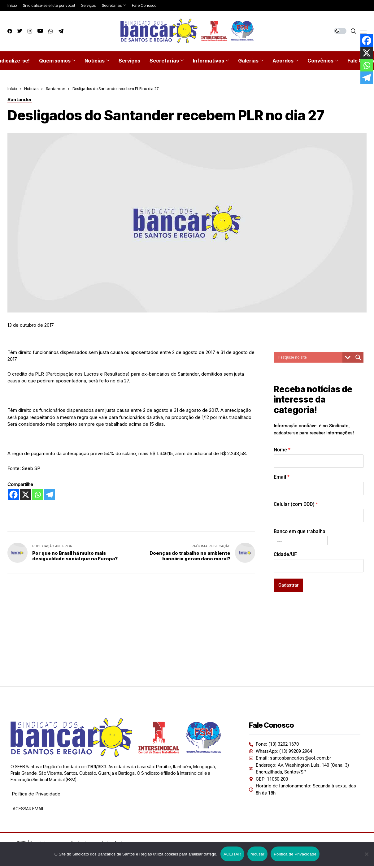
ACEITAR (232, 854)
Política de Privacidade (36, 794)
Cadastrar (288, 585)
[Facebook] (13, 494)
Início (12, 88)
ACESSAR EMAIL (28, 808)
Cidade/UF (285, 554)
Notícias (31, 88)
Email (281, 477)
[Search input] (309, 357)
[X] (25, 494)
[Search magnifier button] (358, 357)
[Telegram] (49, 494)
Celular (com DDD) (296, 504)
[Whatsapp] (37, 494)
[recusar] (366, 854)
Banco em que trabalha (299, 531)
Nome (282, 450)
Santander (55, 88)
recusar (257, 854)
